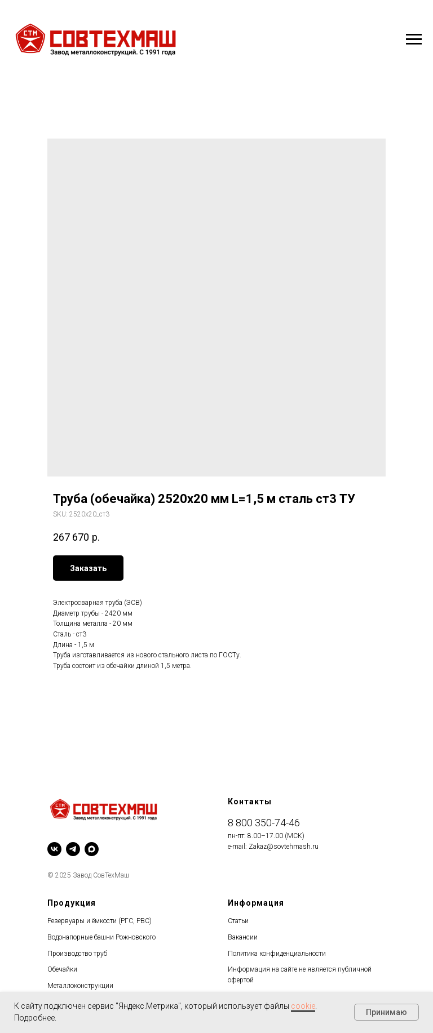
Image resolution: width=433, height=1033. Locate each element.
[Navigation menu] (414, 39)
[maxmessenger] (92, 849)
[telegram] (73, 849)
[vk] (54, 849)
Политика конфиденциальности (277, 954)
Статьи (238, 921)
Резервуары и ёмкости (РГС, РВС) (99, 921)
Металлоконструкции (80, 986)
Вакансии (243, 937)
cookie (303, 1005)
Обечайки (62, 969)
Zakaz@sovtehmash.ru (284, 847)
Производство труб (77, 954)
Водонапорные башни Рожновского (101, 937)
